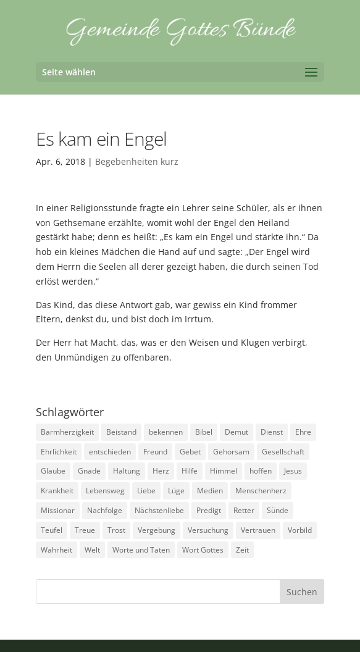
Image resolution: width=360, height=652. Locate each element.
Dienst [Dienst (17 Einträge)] (272, 432)
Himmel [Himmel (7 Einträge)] (223, 471)
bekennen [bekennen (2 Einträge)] (166, 432)
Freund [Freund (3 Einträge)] (155, 451)
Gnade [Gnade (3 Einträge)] (89, 471)
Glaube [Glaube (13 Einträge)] (53, 471)
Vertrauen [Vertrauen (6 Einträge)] (258, 530)
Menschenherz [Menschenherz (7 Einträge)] (261, 490)
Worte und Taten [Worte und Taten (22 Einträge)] (141, 550)
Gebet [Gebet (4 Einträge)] (190, 451)
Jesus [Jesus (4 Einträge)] (293, 471)
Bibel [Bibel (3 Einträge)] (203, 432)
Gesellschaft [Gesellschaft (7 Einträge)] (283, 451)
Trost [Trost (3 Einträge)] (116, 530)
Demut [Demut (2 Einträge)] (236, 432)
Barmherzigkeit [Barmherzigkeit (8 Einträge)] (67, 432)
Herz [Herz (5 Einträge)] (161, 471)
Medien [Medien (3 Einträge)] (210, 490)
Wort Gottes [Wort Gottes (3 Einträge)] (203, 550)
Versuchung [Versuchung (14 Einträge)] (208, 530)
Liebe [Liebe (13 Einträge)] (146, 490)
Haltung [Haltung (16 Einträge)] (126, 471)
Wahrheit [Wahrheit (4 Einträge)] (56, 550)
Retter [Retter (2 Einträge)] (243, 510)
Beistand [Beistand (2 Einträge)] (121, 432)
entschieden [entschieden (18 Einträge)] (110, 451)
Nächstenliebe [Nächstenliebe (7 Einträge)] (159, 510)
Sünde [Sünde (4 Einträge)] (277, 510)
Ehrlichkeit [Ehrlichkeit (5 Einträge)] (59, 451)
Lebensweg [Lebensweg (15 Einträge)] (105, 490)
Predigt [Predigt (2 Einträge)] (208, 510)
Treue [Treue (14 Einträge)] (85, 530)
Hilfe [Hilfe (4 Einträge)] (190, 471)
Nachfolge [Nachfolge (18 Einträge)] (104, 510)
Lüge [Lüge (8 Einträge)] (176, 490)
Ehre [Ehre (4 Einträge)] (303, 432)
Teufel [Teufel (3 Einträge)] (51, 530)
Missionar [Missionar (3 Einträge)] (58, 510)
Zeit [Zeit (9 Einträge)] (242, 550)
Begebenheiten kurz (136, 161)
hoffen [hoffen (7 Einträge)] (260, 471)
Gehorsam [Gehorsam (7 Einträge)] (231, 451)
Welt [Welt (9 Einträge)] (92, 550)
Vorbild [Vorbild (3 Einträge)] (300, 530)
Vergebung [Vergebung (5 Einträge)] (156, 530)
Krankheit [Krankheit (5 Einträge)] (57, 490)
